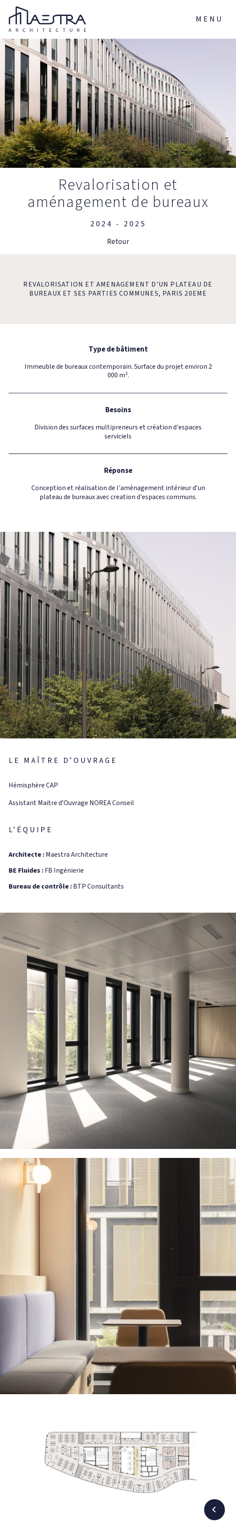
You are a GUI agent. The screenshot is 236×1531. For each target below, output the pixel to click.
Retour (118, 242)
